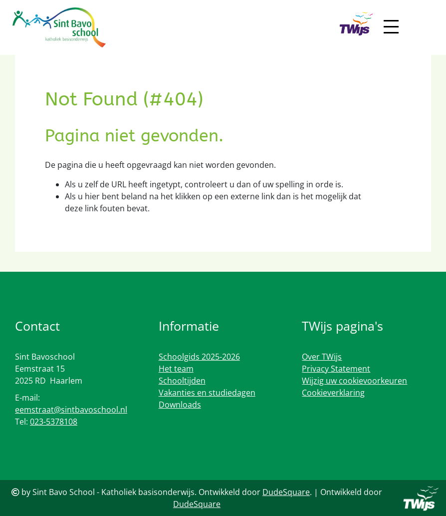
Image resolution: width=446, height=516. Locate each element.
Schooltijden (182, 380)
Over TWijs (322, 356)
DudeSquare (286, 492)
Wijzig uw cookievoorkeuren (354, 380)
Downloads (180, 404)
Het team (176, 368)
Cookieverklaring (333, 392)
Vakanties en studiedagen (207, 392)
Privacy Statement (336, 368)
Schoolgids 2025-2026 (199, 356)
